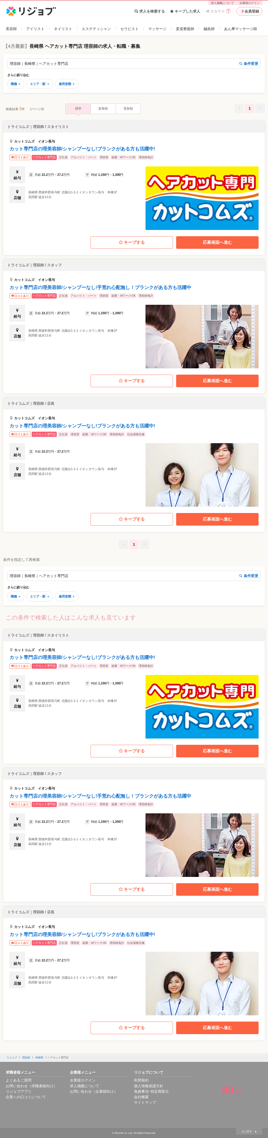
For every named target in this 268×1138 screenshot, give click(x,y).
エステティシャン (96, 29)
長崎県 (39, 1057)
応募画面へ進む (217, 242)
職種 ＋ (16, 84)
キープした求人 (185, 11)
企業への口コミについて (26, 1097)
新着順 (103, 108)
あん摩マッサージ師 (240, 29)
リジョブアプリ (18, 1091)
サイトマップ (145, 1102)
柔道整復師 (185, 29)
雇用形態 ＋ (67, 84)
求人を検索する (150, 11)
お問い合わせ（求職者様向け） (31, 1086)
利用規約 (141, 1080)
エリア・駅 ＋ (39, 84)
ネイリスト (63, 29)
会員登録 (249, 11)
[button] (134, 175)
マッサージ (157, 29)
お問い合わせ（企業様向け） (94, 1091)
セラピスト (129, 29)
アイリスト (35, 29)
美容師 (11, 29)
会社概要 (141, 1097)
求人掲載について (222, 2)
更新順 (128, 108)
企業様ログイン (249, 2)
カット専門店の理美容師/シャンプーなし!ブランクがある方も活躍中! (82, 148)
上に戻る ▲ (249, 1131)
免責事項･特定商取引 (151, 1091)
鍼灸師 (209, 29)
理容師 (26, 1057)
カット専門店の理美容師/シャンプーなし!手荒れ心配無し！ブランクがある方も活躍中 (100, 287)
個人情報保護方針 (148, 1086)
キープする (132, 242)
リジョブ (12, 1057)
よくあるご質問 (18, 1080)
